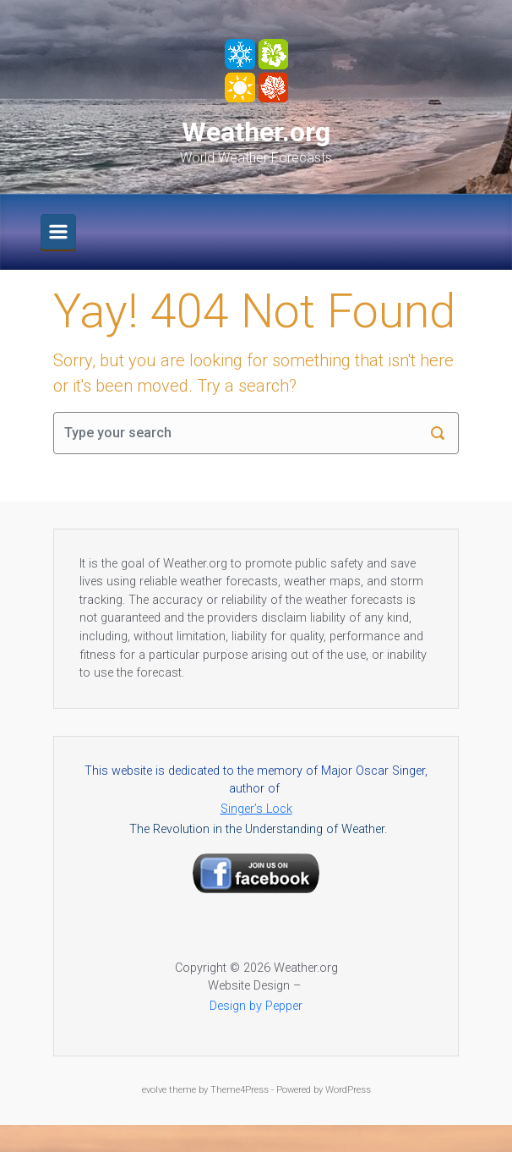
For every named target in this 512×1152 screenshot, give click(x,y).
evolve (154, 1089)
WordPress (348, 1089)
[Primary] (58, 232)
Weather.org (256, 132)
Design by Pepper (256, 1006)
